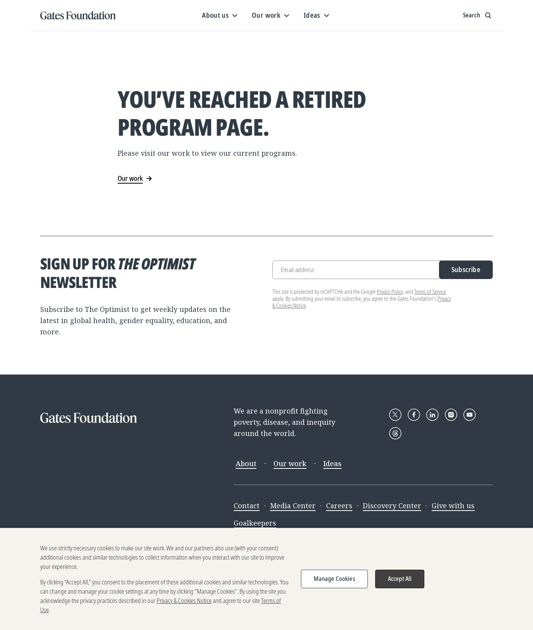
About (246, 463)
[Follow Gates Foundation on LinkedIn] (432, 415)
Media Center (293, 505)
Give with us (453, 505)
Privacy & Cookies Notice (184, 600)
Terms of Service (430, 291)
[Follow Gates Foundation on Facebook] (414, 415)
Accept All (400, 578)
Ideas (332, 463)
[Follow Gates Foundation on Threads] (395, 433)
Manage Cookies (334, 578)
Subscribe (465, 269)
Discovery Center (392, 505)
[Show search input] (478, 15)
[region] (266, 579)
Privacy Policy (390, 291)
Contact (247, 505)
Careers (339, 505)
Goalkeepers (255, 523)
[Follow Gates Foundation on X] (395, 415)
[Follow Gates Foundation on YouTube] (470, 415)
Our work (289, 463)
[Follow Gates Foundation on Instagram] (451, 415)
